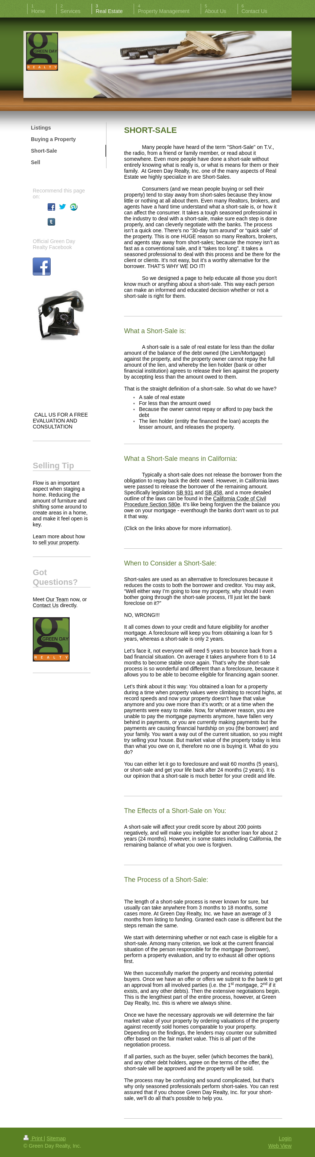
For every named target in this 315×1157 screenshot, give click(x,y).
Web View (280, 1146)
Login (285, 1138)
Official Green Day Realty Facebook (54, 244)
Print (33, 1138)
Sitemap (56, 1138)
